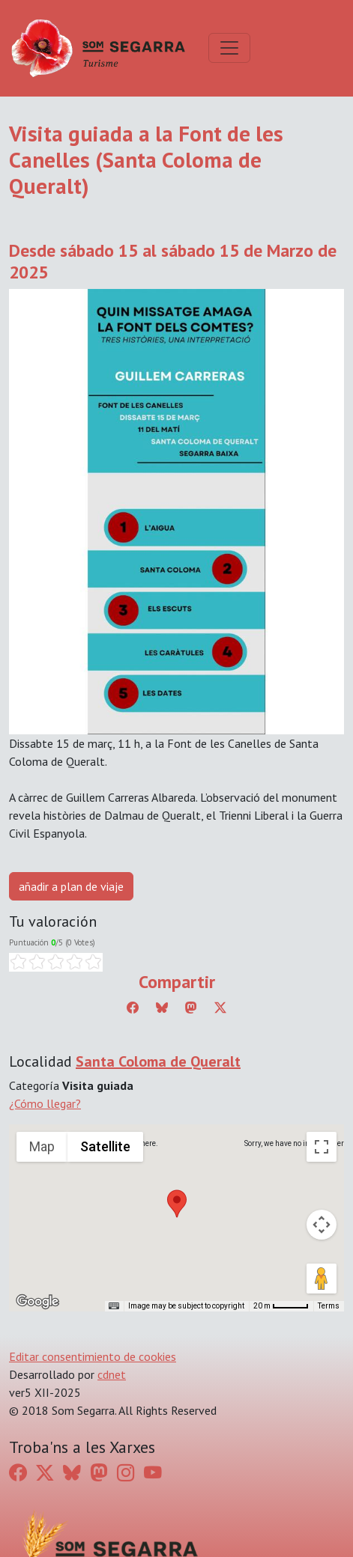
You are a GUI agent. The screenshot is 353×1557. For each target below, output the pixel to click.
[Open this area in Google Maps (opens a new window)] (37, 1301)
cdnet (111, 1374)
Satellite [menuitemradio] (105, 1146)
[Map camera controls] (322, 1225)
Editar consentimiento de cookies (92, 1356)
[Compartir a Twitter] (220, 1007)
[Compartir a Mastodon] (191, 1007)
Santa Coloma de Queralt (158, 1061)
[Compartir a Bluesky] (162, 1007)
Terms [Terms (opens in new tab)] (329, 1306)
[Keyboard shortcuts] (114, 1306)
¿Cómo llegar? (45, 1103)
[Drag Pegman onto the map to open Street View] (322, 1279)
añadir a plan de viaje (71, 886)
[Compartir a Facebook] (133, 1007)
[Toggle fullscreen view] (322, 1147)
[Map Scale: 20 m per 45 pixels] (281, 1306)
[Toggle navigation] (229, 48)
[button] (177, 1203)
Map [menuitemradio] (42, 1146)
